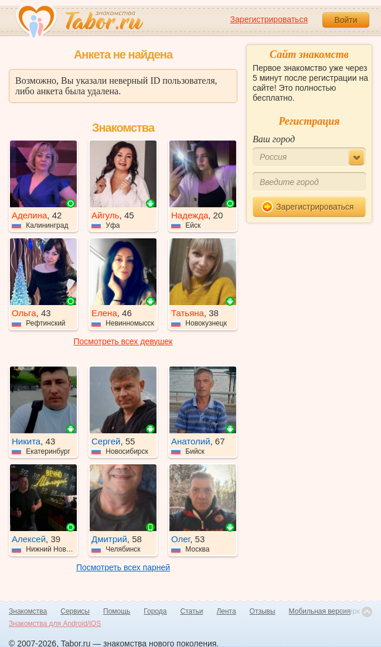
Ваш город (274, 139)
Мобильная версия (320, 611)
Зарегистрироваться (269, 19)
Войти (345, 20)
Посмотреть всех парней (123, 567)
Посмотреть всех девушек (123, 341)
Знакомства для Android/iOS (55, 623)
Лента (226, 611)
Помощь (116, 611)
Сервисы (75, 611)
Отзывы (262, 611)
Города (155, 611)
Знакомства (28, 611)
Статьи (192, 611)
